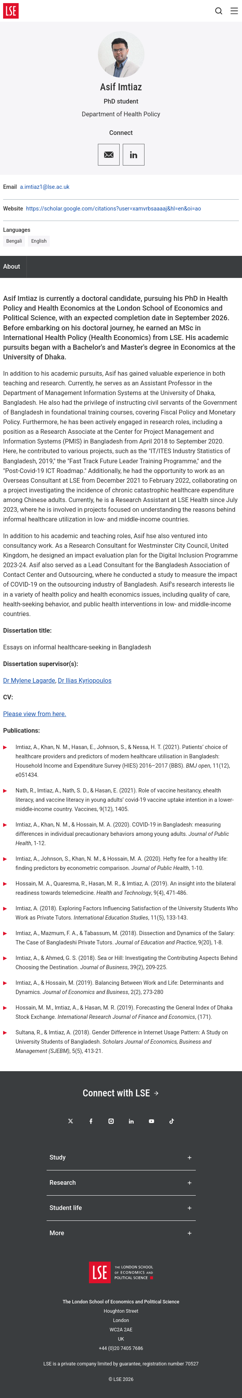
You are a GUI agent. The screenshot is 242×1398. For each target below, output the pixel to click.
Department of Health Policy (121, 114)
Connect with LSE (121, 1093)
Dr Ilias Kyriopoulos (84, 680)
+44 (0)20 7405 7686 (121, 1348)
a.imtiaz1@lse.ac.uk (44, 187)
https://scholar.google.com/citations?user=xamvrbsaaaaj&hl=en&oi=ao (113, 208)
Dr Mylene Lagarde (29, 680)
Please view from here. (34, 714)
